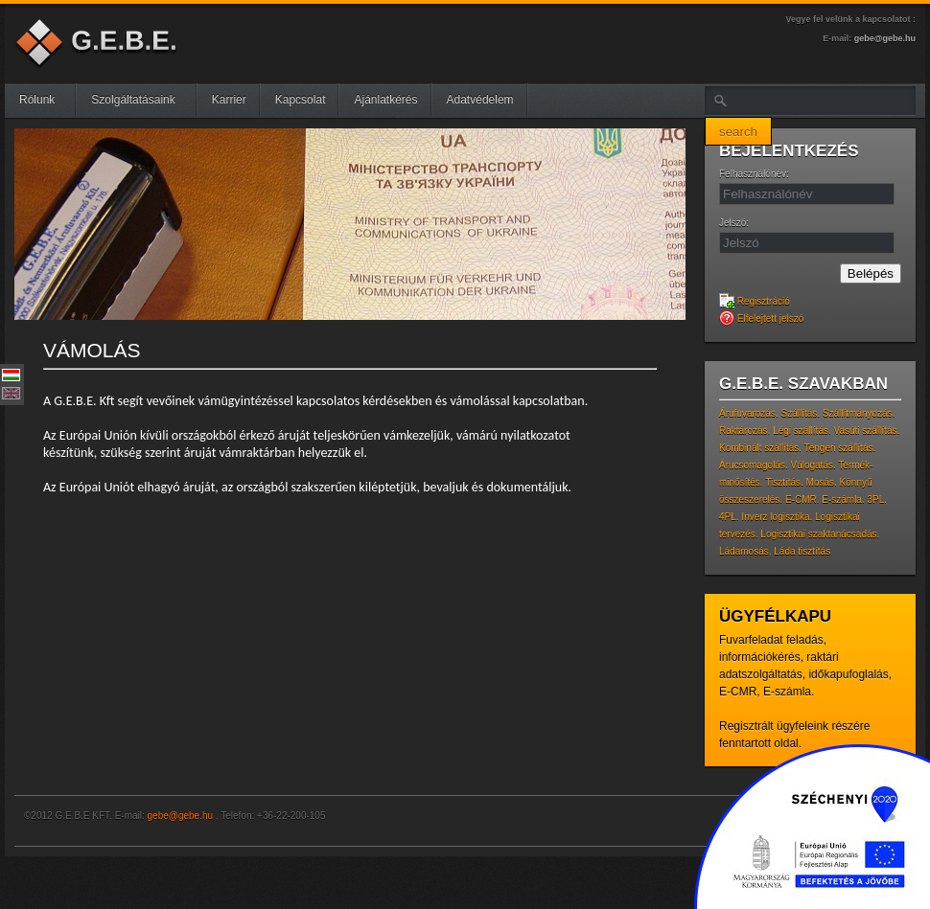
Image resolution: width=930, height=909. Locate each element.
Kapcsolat (300, 99)
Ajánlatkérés (385, 99)
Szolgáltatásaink (140, 99)
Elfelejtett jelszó (761, 318)
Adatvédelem (480, 99)
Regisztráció (754, 301)
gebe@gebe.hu (885, 38)
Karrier (229, 99)
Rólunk (44, 99)
